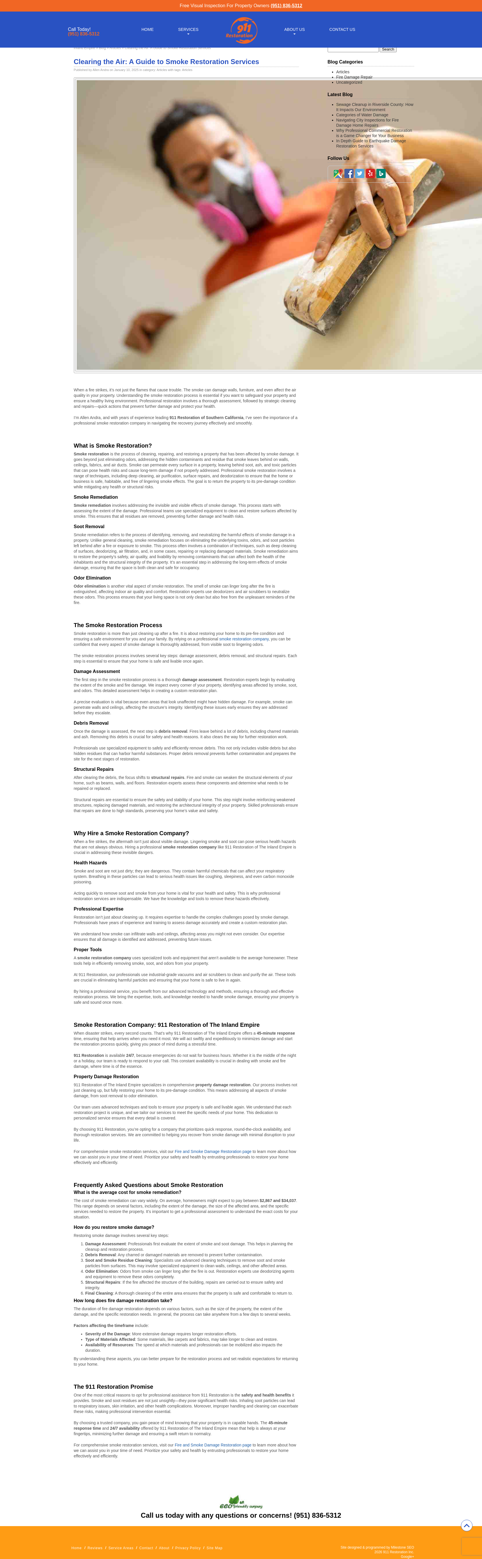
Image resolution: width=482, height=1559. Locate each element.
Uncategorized (349, 82)
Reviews (95, 1548)
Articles (115, 48)
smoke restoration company (244, 639)
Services (188, 29)
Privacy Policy (188, 1548)
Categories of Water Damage (362, 115)
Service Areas (121, 1548)
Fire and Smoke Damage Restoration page (213, 1151)
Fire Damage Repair (354, 77)
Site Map (214, 1548)
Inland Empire (84, 48)
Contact (146, 1548)
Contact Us (342, 29)
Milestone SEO (402, 1547)
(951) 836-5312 (286, 5)
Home (148, 29)
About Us (294, 29)
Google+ (407, 1557)
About (164, 1548)
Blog (102, 48)
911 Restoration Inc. (398, 1552)
